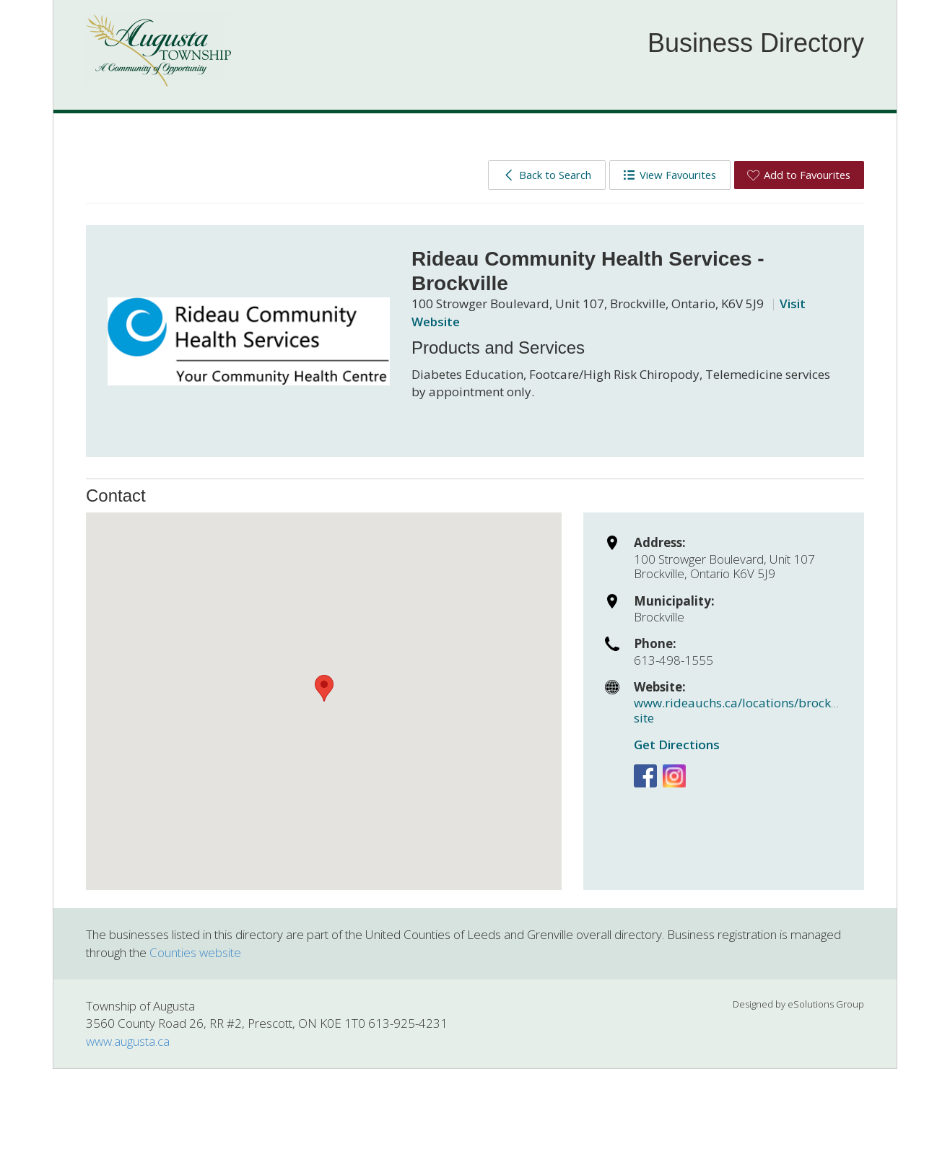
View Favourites (669, 174)
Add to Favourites (798, 174)
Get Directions (677, 744)
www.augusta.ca (128, 1041)
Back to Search (546, 174)
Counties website (195, 952)
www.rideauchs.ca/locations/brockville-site (746, 709)
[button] (324, 688)
